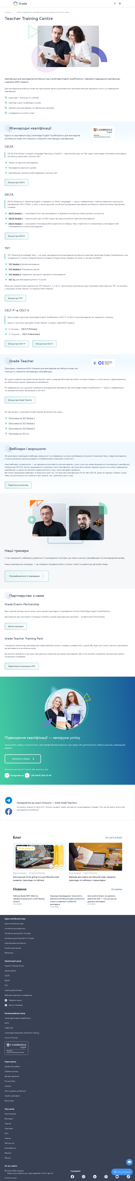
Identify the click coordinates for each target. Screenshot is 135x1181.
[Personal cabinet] (115, 3)
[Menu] (119, 3)
